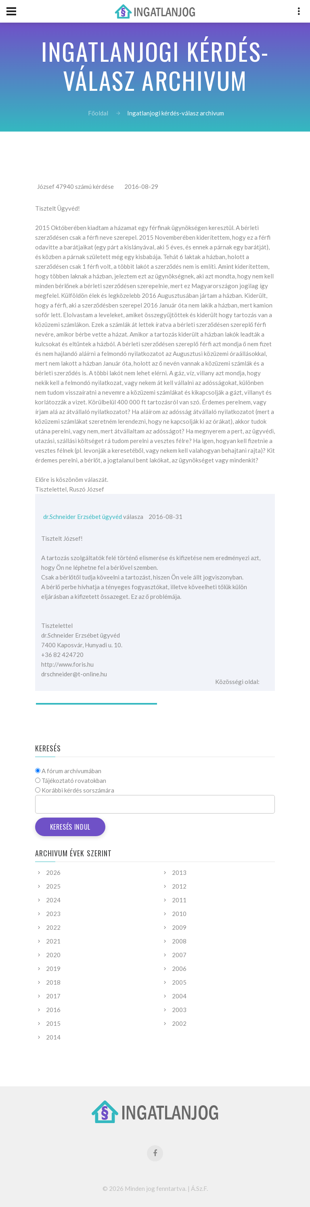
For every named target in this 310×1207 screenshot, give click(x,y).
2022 (53, 927)
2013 (179, 872)
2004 (179, 996)
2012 (179, 886)
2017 (53, 996)
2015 (53, 1023)
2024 (53, 900)
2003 (179, 1009)
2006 (179, 968)
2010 (179, 913)
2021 (53, 941)
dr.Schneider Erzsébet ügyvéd (82, 516)
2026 (53, 872)
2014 (53, 1037)
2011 (179, 900)
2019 (53, 968)
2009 (179, 927)
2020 (53, 954)
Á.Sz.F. (199, 1188)
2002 (179, 1023)
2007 (179, 954)
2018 (53, 982)
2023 (53, 913)
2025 (53, 886)
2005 (179, 982)
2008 (179, 941)
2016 (53, 1009)
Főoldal (98, 113)
